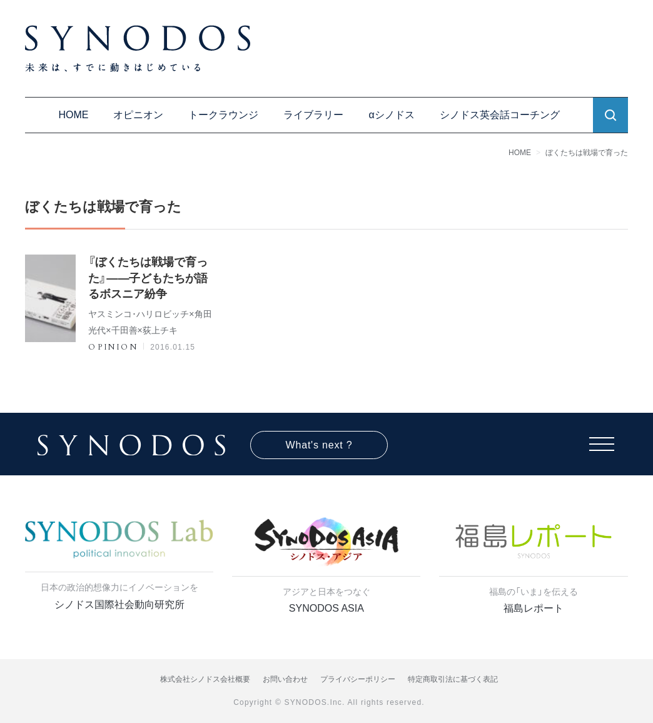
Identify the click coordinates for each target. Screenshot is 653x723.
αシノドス (391, 114)
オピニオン (138, 114)
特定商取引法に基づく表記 (453, 679)
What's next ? (319, 445)
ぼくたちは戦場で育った (586, 152)
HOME (73, 114)
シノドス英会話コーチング (500, 114)
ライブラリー (313, 114)
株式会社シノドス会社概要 (205, 679)
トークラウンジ (223, 114)
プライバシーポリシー (357, 679)
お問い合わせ (285, 679)
